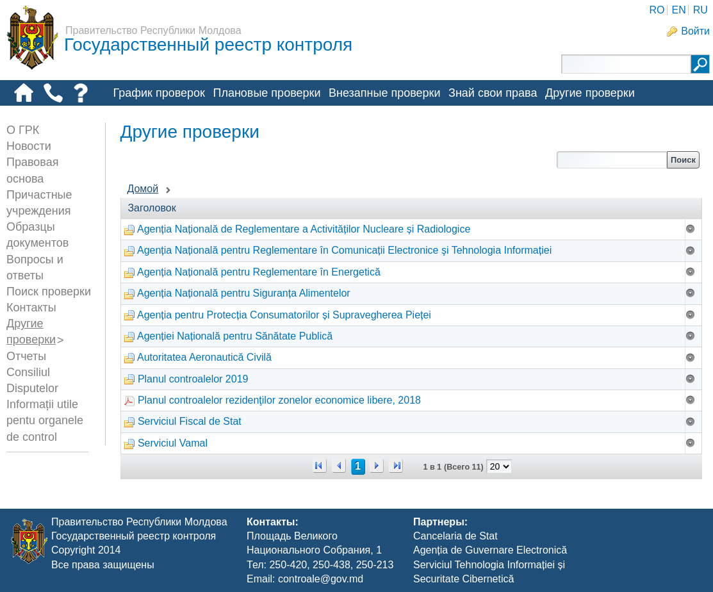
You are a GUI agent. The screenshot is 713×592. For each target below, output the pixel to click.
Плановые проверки (266, 92)
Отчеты (26, 356)
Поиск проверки (48, 291)
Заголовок (151, 207)
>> (396, 466)
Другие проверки (590, 92)
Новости (28, 146)
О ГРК (22, 130)
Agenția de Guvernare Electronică (490, 550)
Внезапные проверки (385, 92)
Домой (142, 188)
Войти (695, 31)
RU (700, 9)
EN (678, 9)
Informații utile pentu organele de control (44, 420)
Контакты (31, 307)
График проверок (159, 92)
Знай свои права (492, 92)
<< (320, 466)
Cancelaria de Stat (455, 535)
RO (656, 9)
